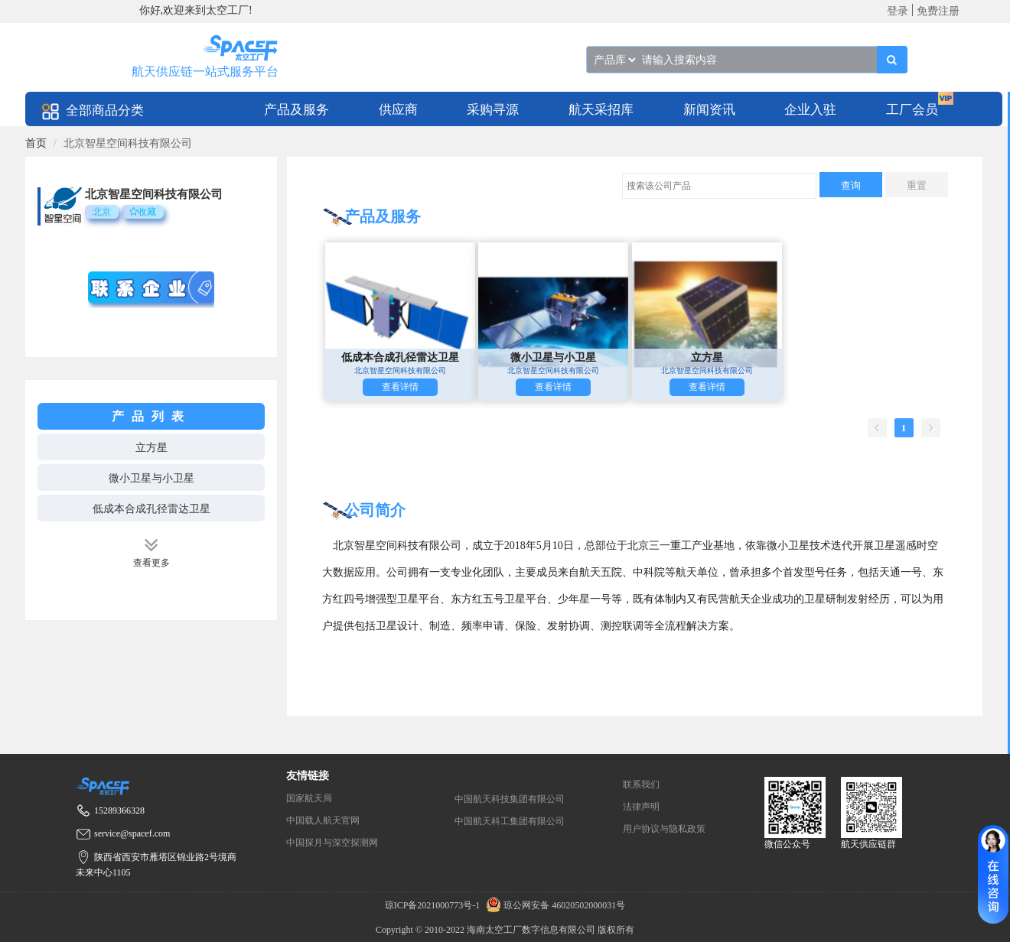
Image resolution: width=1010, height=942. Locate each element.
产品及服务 (296, 109)
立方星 (151, 447)
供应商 (398, 109)
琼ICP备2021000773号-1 (434, 905)
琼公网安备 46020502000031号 (553, 905)
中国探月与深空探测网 (332, 842)
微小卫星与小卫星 (151, 478)
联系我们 (641, 784)
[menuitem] (296, 109)
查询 (851, 185)
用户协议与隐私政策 (664, 828)
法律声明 (641, 806)
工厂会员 (912, 109)
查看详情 (400, 387)
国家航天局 (309, 798)
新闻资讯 (709, 109)
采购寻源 (493, 109)
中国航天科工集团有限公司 (509, 821)
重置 (917, 185)
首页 (36, 143)
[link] (36, 143)
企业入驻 (810, 109)
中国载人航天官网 (323, 820)
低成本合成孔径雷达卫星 (151, 509)
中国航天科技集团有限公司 (509, 799)
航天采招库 (601, 109)
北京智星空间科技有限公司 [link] (128, 143)
